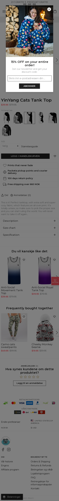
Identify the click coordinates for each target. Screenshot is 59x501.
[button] (29, 250)
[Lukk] (49, 9)
